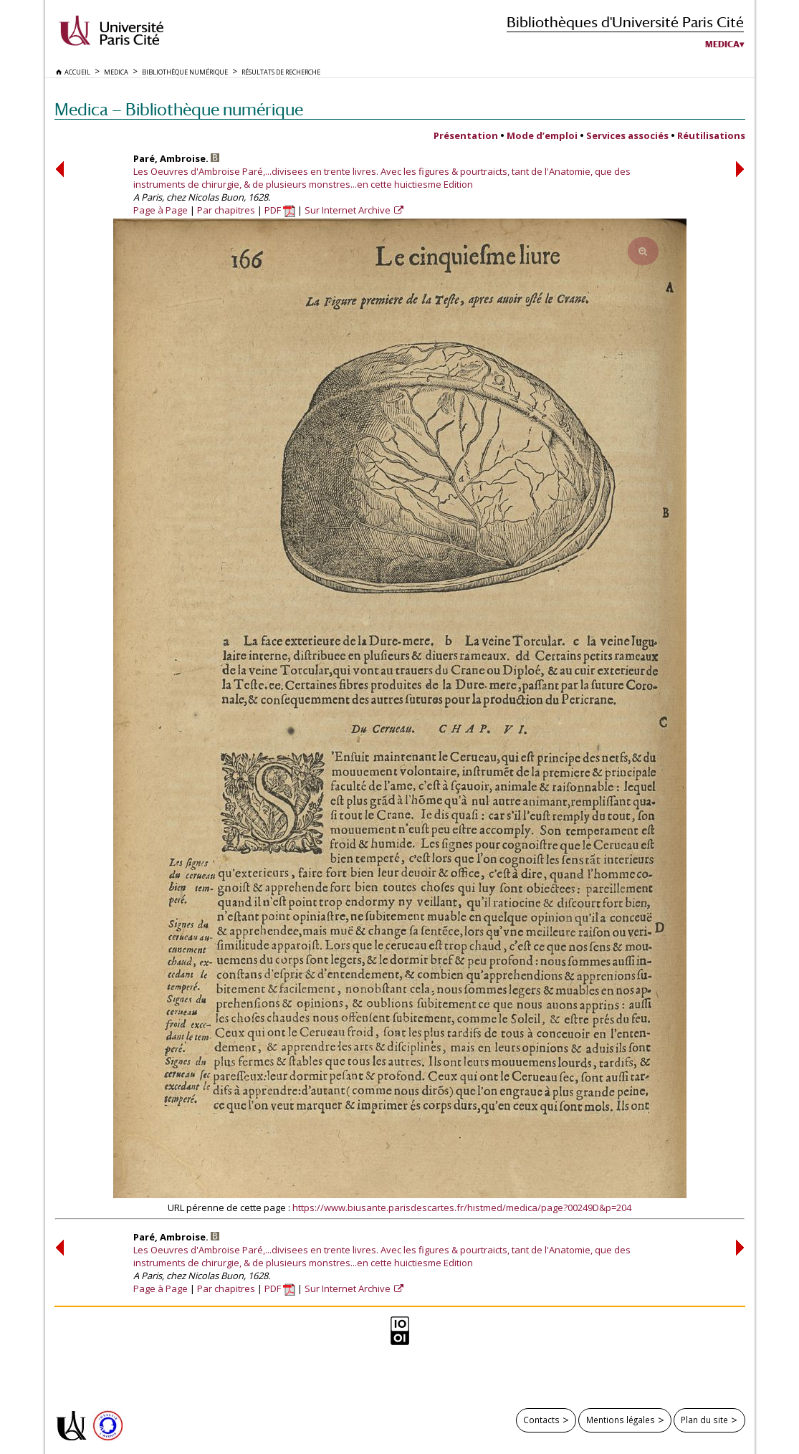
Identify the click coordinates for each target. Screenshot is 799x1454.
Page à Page (160, 210)
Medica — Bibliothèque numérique (178, 109)
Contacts (541, 1419)
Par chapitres (226, 210)
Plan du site (704, 1419)
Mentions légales (620, 1419)
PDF (279, 210)
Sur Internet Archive (349, 210)
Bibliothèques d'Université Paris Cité (625, 22)
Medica (722, 44)
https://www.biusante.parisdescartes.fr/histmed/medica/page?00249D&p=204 (461, 1207)
